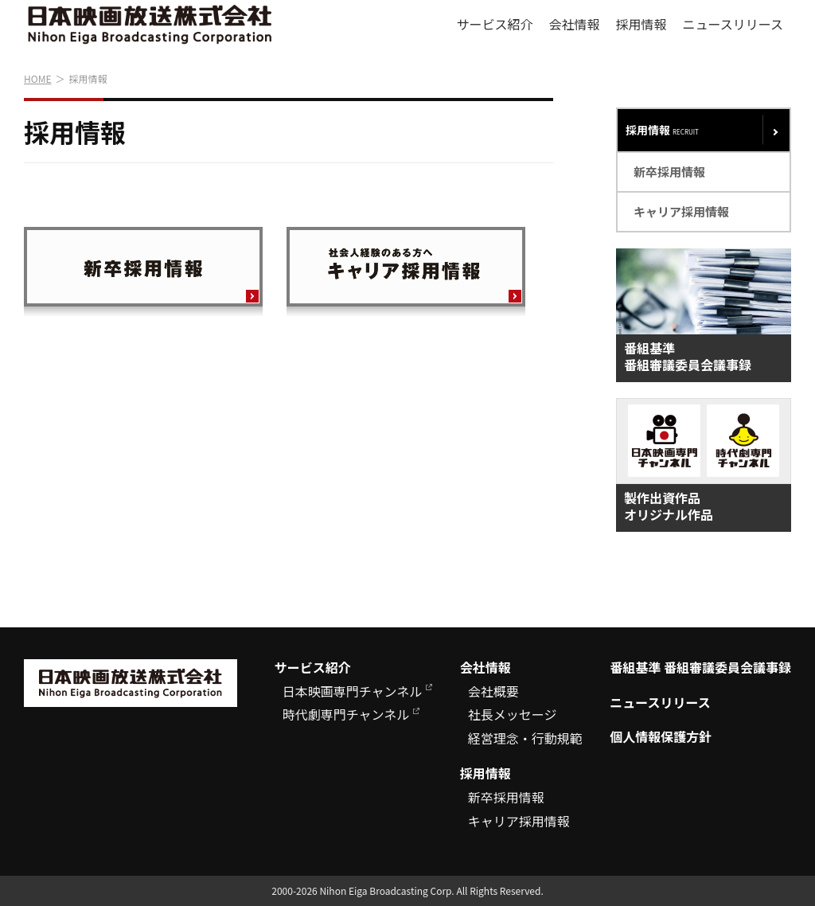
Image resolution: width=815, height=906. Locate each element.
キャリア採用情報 (681, 211)
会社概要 (493, 691)
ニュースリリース (733, 23)
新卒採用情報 (669, 171)
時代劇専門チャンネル (346, 714)
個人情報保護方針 (661, 736)
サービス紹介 (495, 23)
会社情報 (574, 23)
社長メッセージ (512, 714)
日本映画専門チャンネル (353, 691)
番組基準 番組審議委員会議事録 (700, 667)
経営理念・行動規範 (525, 738)
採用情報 (641, 23)
